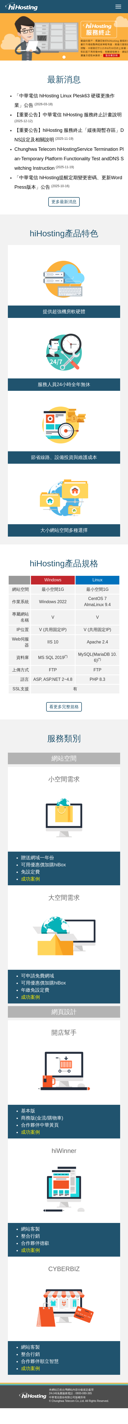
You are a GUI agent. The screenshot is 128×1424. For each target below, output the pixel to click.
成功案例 (30, 879)
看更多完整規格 (64, 706)
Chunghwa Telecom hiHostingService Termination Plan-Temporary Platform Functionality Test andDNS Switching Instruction (69, 159)
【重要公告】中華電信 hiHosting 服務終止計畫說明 (68, 114)
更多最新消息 (64, 201)
